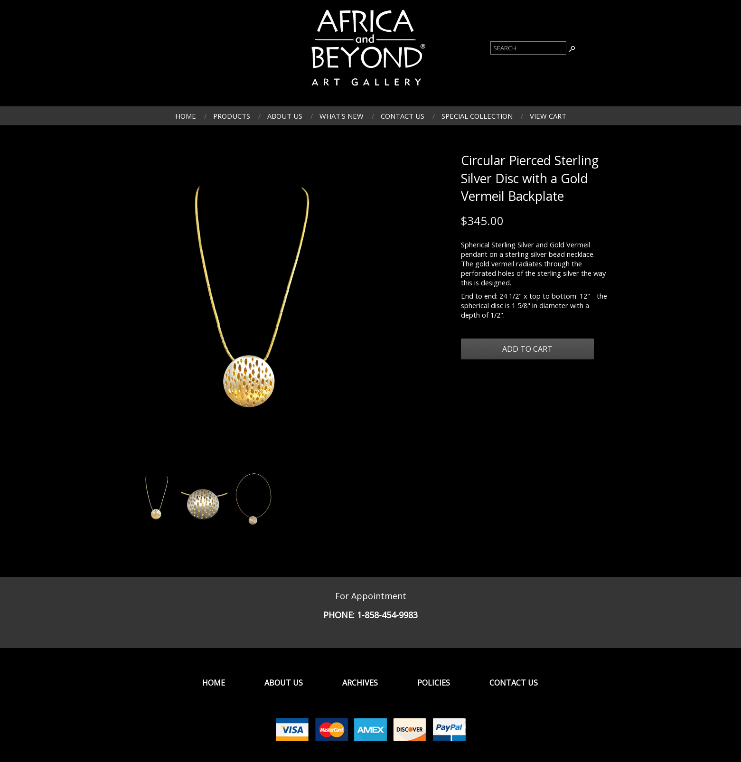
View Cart (548, 116)
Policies (433, 682)
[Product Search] (528, 48)
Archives (360, 682)
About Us (284, 116)
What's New (341, 116)
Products (231, 116)
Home (185, 116)
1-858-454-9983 (387, 615)
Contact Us (402, 116)
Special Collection (477, 116)
